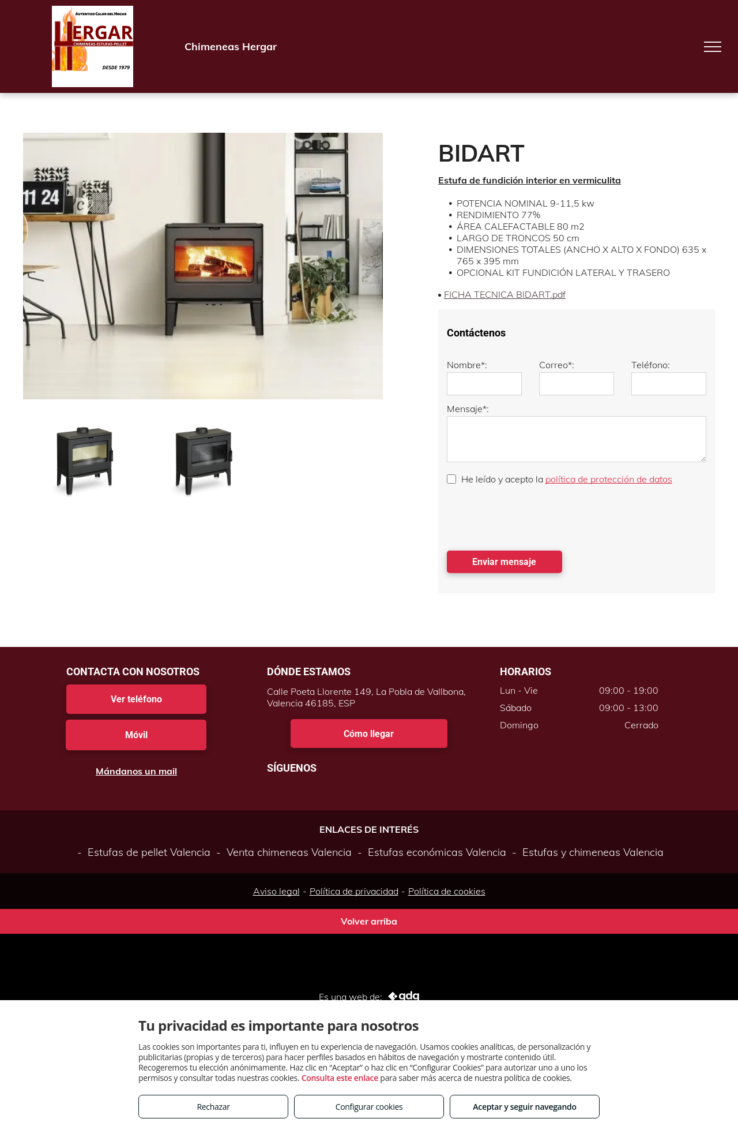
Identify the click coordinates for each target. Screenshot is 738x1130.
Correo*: (556, 365)
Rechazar (213, 1106)
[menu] (713, 47)
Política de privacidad (354, 891)
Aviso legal (276, 891)
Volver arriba (369, 921)
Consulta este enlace (340, 1077)
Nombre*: (467, 365)
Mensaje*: (468, 408)
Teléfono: (650, 365)
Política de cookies (446, 891)
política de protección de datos (608, 479)
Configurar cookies (369, 1106)
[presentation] (534, 516)
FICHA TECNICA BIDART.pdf (505, 294)
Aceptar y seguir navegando (524, 1106)
